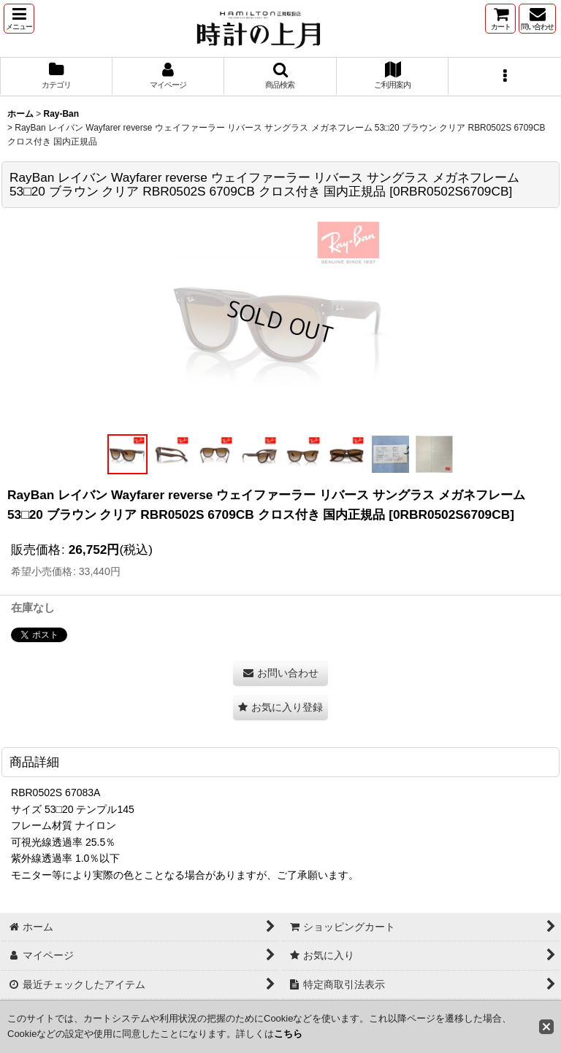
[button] (19, 19)
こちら (288, 1033)
